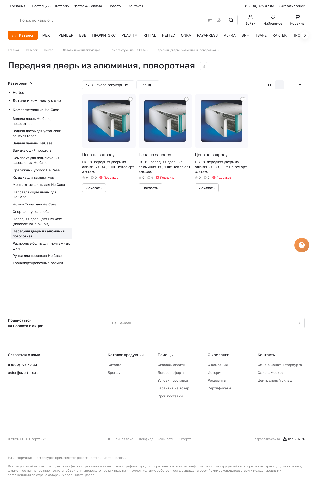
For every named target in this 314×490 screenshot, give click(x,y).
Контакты (267, 355)
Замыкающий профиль (32, 150)
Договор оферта (171, 372)
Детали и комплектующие (37, 100)
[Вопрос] (301, 245)
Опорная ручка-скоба (31, 211)
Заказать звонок (292, 6)
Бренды (114, 372)
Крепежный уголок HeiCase (36, 170)
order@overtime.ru (23, 372)
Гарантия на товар (173, 388)
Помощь (165, 355)
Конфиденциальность (156, 439)
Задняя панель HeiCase (32, 143)
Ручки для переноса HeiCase (37, 255)
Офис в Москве (270, 372)
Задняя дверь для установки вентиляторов (37, 133)
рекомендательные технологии (102, 458)
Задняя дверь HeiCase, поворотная (32, 120)
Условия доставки (173, 380)
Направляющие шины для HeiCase (34, 194)
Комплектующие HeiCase (36, 109)
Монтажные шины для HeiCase (39, 184)
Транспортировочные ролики (38, 263)
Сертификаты (219, 388)
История (215, 372)
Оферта (185, 439)
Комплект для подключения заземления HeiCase (36, 160)
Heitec (18, 92)
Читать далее (84, 475)
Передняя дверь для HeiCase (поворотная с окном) (37, 221)
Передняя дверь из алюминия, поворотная (39, 233)
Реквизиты (217, 380)
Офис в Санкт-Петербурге (280, 365)
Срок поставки (170, 396)
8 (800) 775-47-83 (259, 6)
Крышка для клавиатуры (33, 177)
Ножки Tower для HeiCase (34, 204)
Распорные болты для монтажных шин (41, 245)
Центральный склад (275, 380)
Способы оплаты (171, 365)
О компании (218, 355)
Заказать (94, 188)
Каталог (114, 365)
